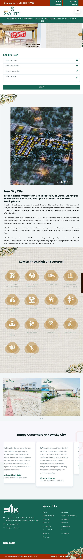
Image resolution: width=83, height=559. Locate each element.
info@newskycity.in (13, 528)
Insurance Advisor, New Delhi (20, 478)
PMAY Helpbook (48, 516)
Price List (64, 523)
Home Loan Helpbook (68, 516)
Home (45, 512)
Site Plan (46, 523)
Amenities (46, 520)
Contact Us (47, 527)
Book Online (58, 4)
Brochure (64, 530)
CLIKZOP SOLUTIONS (65, 557)
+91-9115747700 (25, 4)
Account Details (73, 4)
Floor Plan (64, 520)
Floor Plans (65, 534)
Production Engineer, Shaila (57, 481)
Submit (41, 87)
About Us (64, 512)
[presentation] (3, 34)
